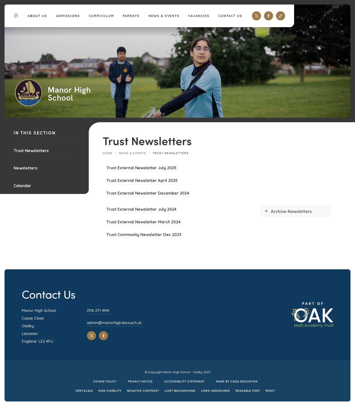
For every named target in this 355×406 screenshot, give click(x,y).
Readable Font (247, 390)
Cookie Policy (104, 381)
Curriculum (101, 16)
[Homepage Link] (16, 16)
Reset (270, 390)
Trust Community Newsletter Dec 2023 (143, 235)
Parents (131, 16)
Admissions (68, 16)
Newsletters (25, 168)
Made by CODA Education (237, 381)
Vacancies (198, 16)
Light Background (180, 390)
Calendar (22, 185)
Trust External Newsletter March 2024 (143, 222)
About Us (37, 16)
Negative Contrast (143, 390)
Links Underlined (215, 390)
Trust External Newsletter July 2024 (141, 210)
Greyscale (84, 390)
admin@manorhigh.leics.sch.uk (114, 322)
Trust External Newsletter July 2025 (141, 168)
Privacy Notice (140, 381)
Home (108, 153)
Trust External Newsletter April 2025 (142, 181)
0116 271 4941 (98, 310)
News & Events (164, 16)
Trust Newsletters (31, 150)
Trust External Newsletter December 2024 (147, 194)
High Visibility (110, 390)
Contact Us (230, 16)
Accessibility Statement (184, 381)
